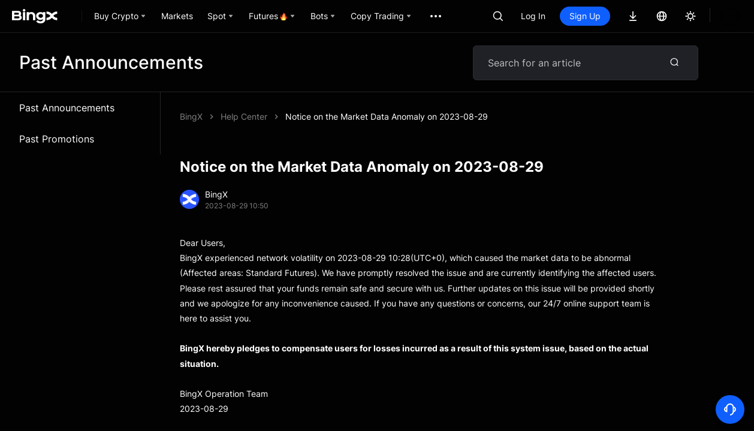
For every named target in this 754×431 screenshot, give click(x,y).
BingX (191, 116)
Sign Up (585, 16)
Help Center (244, 116)
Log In (533, 16)
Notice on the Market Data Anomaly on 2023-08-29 (386, 116)
